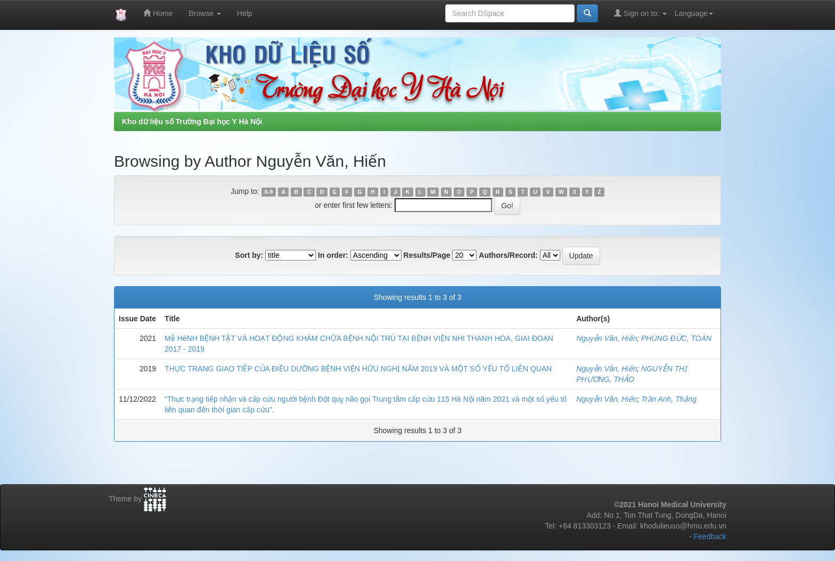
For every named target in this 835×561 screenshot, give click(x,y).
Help (244, 13)
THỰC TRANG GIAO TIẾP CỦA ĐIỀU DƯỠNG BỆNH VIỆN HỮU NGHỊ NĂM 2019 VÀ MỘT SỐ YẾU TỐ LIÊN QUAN (358, 368)
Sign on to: (640, 13)
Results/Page (427, 255)
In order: (333, 255)
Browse (205, 13)
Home (158, 13)
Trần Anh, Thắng (669, 399)
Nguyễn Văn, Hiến (606, 338)
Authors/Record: (508, 255)
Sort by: (249, 255)
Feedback (710, 536)
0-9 (269, 192)
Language (694, 13)
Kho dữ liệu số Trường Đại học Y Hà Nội (192, 121)
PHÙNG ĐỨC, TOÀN (676, 338)
